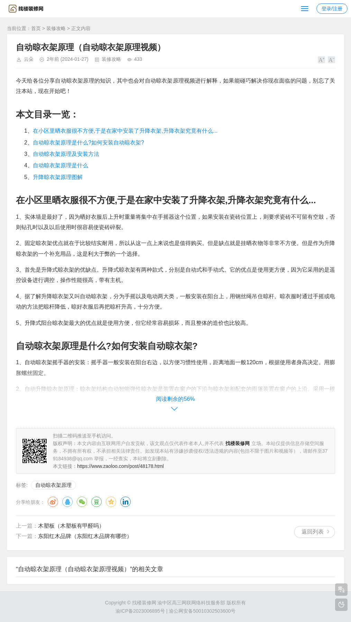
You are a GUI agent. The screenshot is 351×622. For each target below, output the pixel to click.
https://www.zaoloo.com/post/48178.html (120, 466)
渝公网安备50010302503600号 (202, 611)
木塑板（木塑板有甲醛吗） (71, 526)
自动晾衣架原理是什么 (60, 165)
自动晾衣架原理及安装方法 (66, 154)
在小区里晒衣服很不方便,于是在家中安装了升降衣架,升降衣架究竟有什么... (125, 131)
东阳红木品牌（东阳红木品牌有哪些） (85, 536)
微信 (82, 502)
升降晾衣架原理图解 (58, 177)
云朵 (29, 59)
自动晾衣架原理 (53, 485)
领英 (125, 502)
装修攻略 (56, 28)
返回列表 (313, 532)
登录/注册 (332, 8)
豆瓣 (96, 502)
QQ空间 (111, 502)
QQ (67, 502)
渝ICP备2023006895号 (140, 611)
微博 (53, 502)
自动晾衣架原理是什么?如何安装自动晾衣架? (88, 142)
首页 (36, 28)
